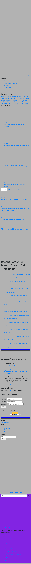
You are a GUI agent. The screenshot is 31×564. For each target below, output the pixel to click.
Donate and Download (10, 549)
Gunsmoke (6, 85)
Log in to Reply (7, 370)
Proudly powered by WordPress (9, 538)
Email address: (4, 404)
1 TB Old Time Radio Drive (11, 551)
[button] (29, 75)
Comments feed (8, 430)
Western (6, 143)
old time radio (7, 89)
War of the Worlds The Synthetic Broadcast (14, 199)
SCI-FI (6, 122)
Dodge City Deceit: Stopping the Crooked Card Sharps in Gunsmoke (16, 146)
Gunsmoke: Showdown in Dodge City (15, 166)
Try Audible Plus (5, 422)
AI (4, 90)
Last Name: (4, 401)
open (5, 80)
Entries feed (7, 428)
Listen (6, 546)
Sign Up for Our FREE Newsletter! (13, 554)
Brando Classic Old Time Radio (8, 527)
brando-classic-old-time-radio (11, 83)
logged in (10, 390)
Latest (4, 189)
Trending (17, 189)
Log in (5, 426)
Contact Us (8, 557)
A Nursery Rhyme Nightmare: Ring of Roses (14, 229)
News (6, 560)
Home (6, 543)
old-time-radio (7, 87)
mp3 (5, 82)
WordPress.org (7, 431)
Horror (5, 183)
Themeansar (4, 539)
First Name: (4, 399)
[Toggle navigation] (3, 76)
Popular (10, 189)
